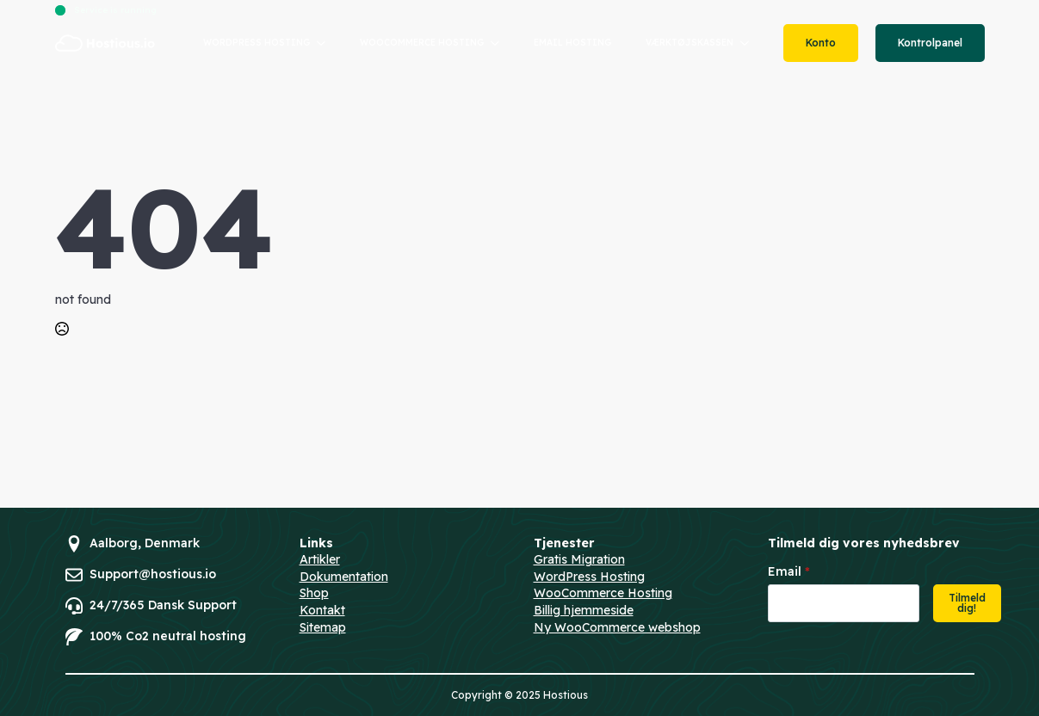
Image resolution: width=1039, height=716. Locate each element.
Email (789, 571)
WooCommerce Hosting (603, 593)
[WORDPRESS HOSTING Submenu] (326, 43)
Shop (314, 593)
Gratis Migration (579, 559)
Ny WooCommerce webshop (617, 627)
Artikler (320, 559)
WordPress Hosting (589, 576)
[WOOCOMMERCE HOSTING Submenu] (500, 43)
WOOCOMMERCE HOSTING (422, 42)
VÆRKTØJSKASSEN (689, 42)
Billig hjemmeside (584, 610)
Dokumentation (344, 576)
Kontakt (322, 610)
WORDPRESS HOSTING (256, 42)
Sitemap (323, 627)
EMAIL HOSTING (572, 42)
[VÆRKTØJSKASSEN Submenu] (749, 43)
